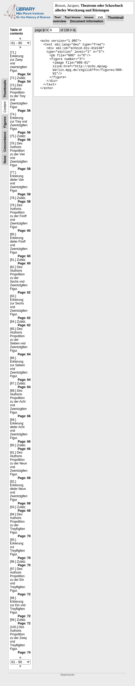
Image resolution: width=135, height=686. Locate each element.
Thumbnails (5, 89)
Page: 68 (24, 478)
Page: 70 (24, 536)
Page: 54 (24, 74)
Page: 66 (24, 416)
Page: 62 (24, 292)
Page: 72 (24, 594)
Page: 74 (24, 652)
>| (74, 30)
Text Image (73, 17)
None (5, 159)
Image (89, 17)
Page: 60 (24, 230)
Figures (5, 122)
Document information (86, 21)
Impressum (67, 674)
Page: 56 (24, 110)
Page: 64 (24, 354)
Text (57, 17)
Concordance (5, 142)
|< (44, 30)
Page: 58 (24, 169)
